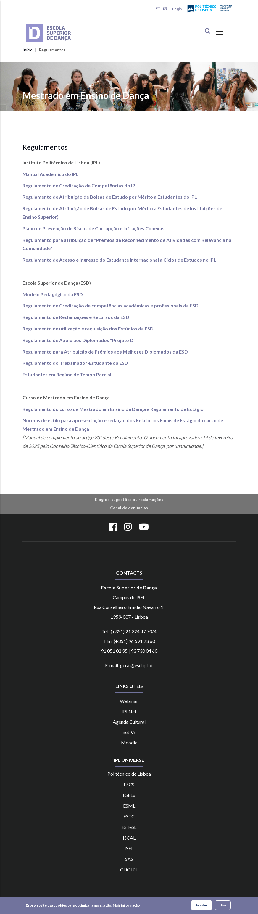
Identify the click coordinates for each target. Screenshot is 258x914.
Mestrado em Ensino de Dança (85, 95)
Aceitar (201, 905)
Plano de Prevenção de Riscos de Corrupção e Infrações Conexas (93, 228)
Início (27, 49)
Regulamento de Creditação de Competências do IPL (80, 185)
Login (177, 9)
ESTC (129, 816)
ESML (129, 805)
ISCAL (129, 837)
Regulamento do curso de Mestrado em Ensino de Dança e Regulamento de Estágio (113, 409)
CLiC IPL (129, 869)
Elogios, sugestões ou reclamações (129, 499)
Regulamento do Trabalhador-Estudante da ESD (75, 363)
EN (164, 9)
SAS (129, 859)
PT (157, 9)
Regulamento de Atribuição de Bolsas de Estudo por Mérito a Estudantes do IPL (109, 197)
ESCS (129, 784)
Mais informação (126, 905)
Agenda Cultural (129, 722)
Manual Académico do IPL (50, 174)
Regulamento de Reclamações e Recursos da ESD (75, 317)
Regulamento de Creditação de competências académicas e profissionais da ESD (110, 305)
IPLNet (129, 711)
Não (222, 905)
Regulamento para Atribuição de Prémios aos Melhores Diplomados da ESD (105, 351)
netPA (129, 732)
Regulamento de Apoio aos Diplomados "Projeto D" (79, 340)
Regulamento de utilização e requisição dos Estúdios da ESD (88, 328)
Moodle (129, 742)
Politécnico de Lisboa (129, 774)
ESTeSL (129, 827)
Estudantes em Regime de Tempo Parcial (66, 374)
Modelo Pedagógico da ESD (52, 294)
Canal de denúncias (129, 507)
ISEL (129, 848)
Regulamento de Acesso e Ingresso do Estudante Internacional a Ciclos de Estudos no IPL (119, 259)
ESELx (129, 795)
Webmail (129, 701)
